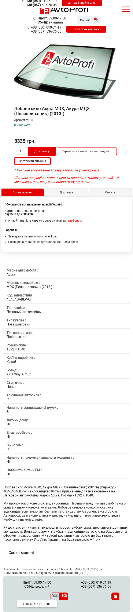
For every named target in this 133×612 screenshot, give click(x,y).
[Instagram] (115, 596)
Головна (9, 569)
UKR (64, 596)
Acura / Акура (59, 569)
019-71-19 (46, 27)
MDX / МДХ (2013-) (86, 569)
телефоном (74, 220)
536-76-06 (41, 5)
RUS (55, 596)
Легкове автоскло (33, 569)
